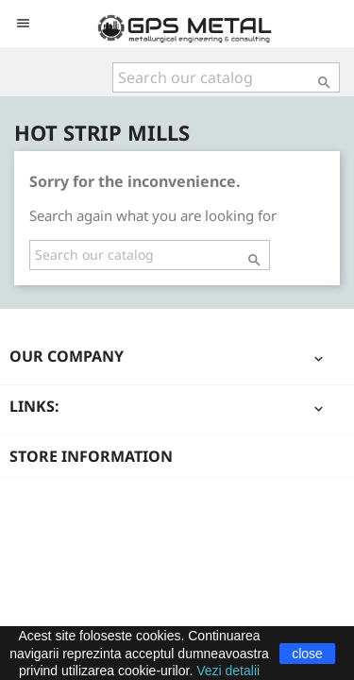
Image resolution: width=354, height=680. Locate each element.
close (307, 653)
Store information (91, 456)
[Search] (226, 77)
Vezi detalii (228, 670)
